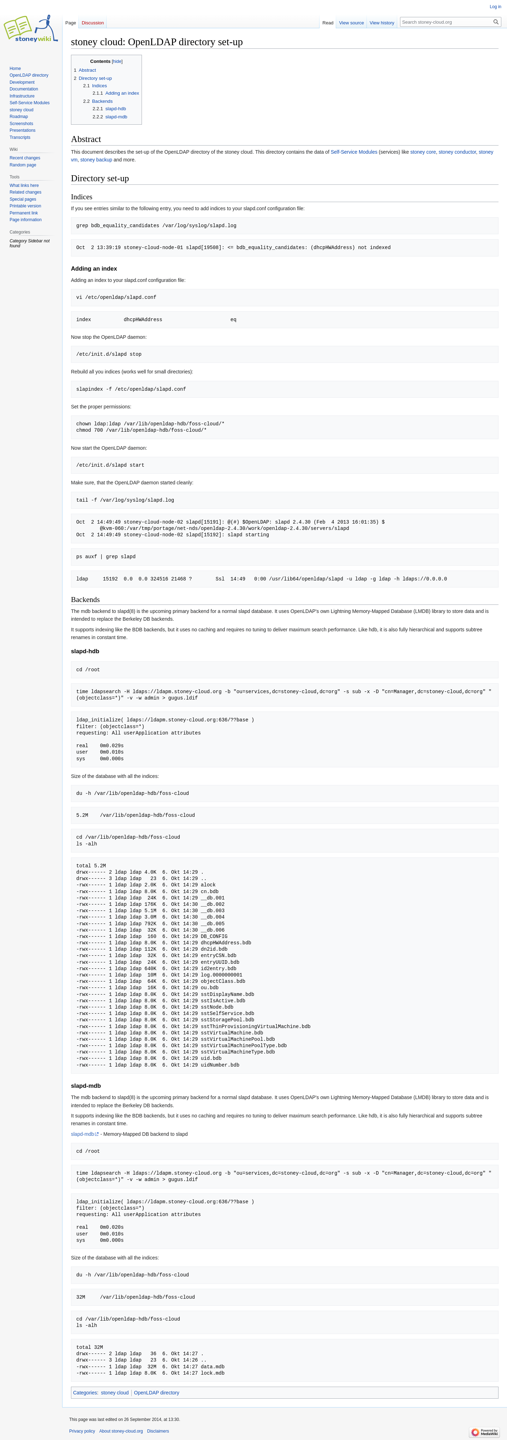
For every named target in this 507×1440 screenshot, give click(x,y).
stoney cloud (115, 1392)
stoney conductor (457, 152)
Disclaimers (158, 1431)
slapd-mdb (82, 1134)
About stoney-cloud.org (121, 1431)
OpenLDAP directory (156, 1392)
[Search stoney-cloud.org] (450, 22)
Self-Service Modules (354, 152)
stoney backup (96, 160)
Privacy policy (82, 1431)
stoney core (423, 152)
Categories (85, 1392)
